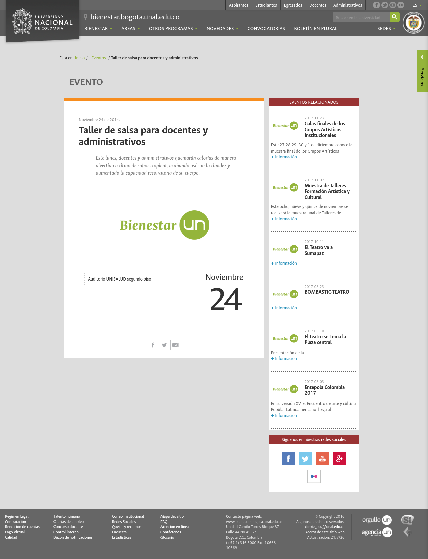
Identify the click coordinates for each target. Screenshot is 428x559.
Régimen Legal (17, 516)
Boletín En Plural (315, 28)
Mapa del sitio (172, 516)
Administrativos (347, 5)
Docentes (317, 5)
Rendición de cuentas (22, 526)
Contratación (15, 521)
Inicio (80, 58)
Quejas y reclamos (127, 526)
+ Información (284, 157)
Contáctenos (170, 532)
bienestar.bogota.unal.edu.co (135, 17)
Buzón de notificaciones (73, 537)
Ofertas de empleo (69, 521)
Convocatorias (266, 28)
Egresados (293, 5)
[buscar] (361, 17)
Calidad (11, 537)
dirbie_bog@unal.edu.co (325, 526)
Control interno (66, 532)
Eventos (99, 58)
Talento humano (67, 516)
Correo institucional (128, 516)
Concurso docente (68, 526)
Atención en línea (174, 526)
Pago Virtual (15, 532)
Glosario (167, 537)
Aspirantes (238, 5)
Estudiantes (266, 5)
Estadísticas (121, 537)
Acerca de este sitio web (325, 532)
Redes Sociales (124, 521)
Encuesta (119, 532)
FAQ (164, 521)
